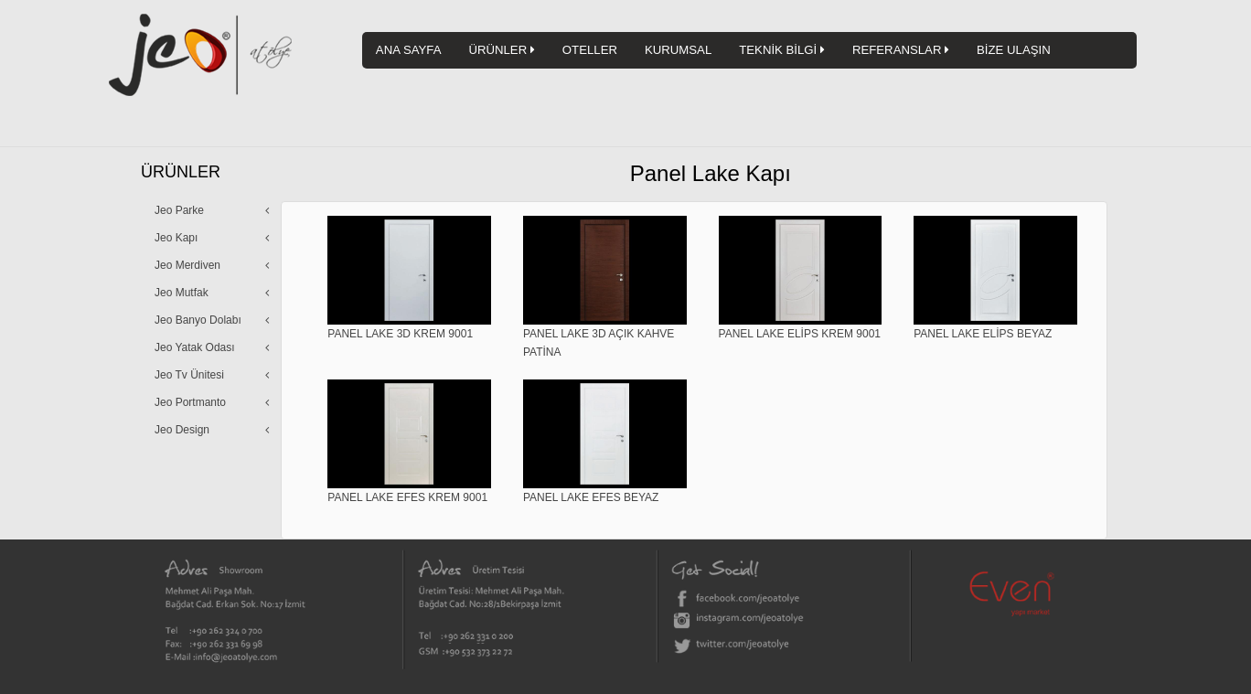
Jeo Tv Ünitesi (189, 374)
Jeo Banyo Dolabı (198, 320)
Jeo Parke (179, 210)
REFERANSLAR (900, 50)
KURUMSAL (678, 50)
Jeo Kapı (176, 237)
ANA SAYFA (409, 50)
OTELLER (589, 50)
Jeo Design (182, 429)
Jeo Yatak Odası (195, 347)
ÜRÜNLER (501, 50)
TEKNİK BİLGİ (782, 50)
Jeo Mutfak (181, 292)
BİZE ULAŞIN (1014, 50)
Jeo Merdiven (187, 265)
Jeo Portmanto (190, 402)
